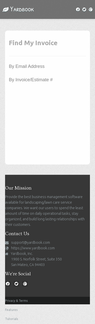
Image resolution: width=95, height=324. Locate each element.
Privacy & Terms (16, 300)
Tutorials (11, 318)
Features (11, 309)
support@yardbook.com (30, 242)
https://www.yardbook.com (33, 248)
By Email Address (27, 66)
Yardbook (18, 9)
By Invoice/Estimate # (31, 79)
